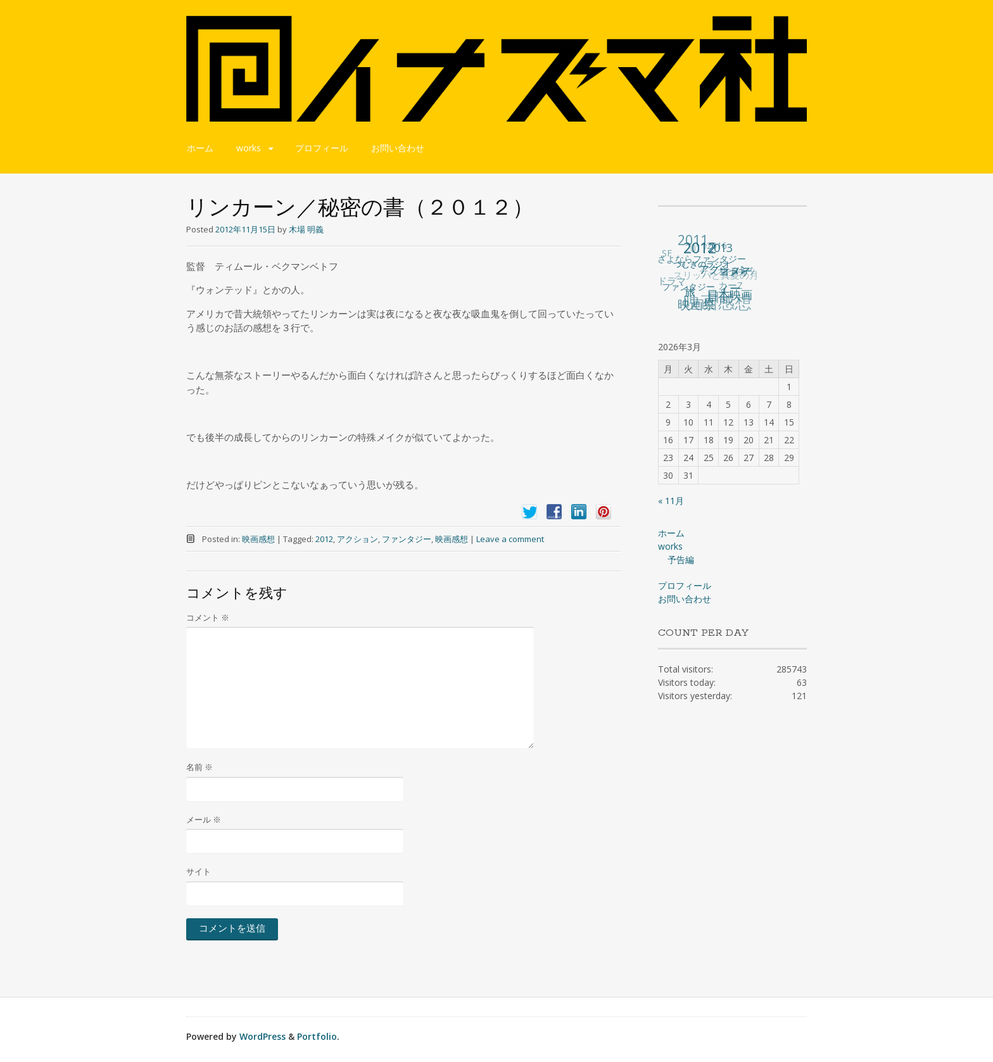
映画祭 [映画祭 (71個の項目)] (697, 304)
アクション (357, 539)
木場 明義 (306, 229)
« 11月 (671, 501)
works (248, 148)
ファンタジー (406, 539)
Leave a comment (510, 539)
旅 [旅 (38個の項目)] (690, 291)
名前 (199, 767)
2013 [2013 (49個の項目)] (720, 247)
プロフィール (321, 148)
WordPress (262, 1036)
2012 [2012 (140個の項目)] (700, 247)
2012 (324, 539)
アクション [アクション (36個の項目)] (725, 268)
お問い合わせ (397, 148)
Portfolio (317, 1036)
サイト (198, 871)
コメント (207, 617)
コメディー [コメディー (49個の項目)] (735, 279)
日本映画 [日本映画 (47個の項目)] (730, 294)
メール (203, 819)
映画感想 (258, 539)
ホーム (200, 148)
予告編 (680, 559)
